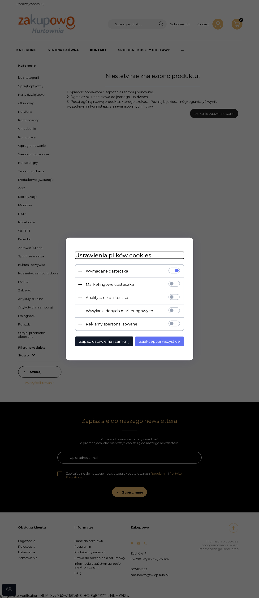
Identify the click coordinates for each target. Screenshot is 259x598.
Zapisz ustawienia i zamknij (104, 341)
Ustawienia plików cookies (113, 255)
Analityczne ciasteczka (107, 297)
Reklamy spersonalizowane (111, 324)
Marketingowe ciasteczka (110, 284)
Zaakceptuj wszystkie (159, 341)
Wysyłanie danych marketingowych (119, 311)
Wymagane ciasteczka (107, 271)
